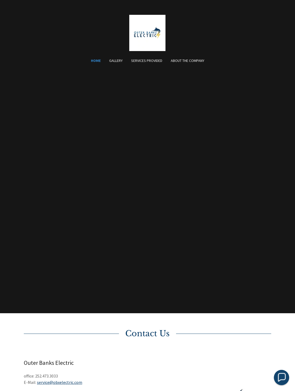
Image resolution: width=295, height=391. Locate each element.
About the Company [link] (187, 60)
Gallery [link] (116, 60)
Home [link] (96, 60)
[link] (147, 32)
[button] (281, 377)
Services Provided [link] (146, 60)
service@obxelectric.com (59, 382)
